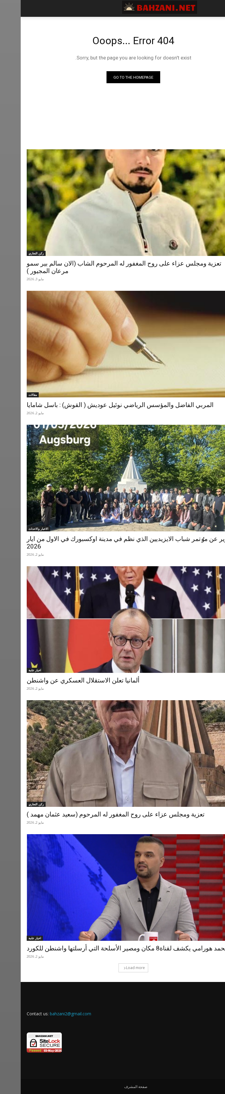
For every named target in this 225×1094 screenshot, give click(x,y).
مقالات (12, 395)
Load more (113, 967)
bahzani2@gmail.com (49, 1014)
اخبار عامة (14, 670)
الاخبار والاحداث (18, 529)
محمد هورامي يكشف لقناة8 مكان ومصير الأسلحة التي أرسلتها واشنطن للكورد (107, 948)
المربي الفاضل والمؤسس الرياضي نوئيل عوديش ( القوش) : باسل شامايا (99, 405)
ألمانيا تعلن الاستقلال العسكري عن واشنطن (62, 680)
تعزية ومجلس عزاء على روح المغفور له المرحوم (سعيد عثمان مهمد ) (95, 814)
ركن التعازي (15, 253)
